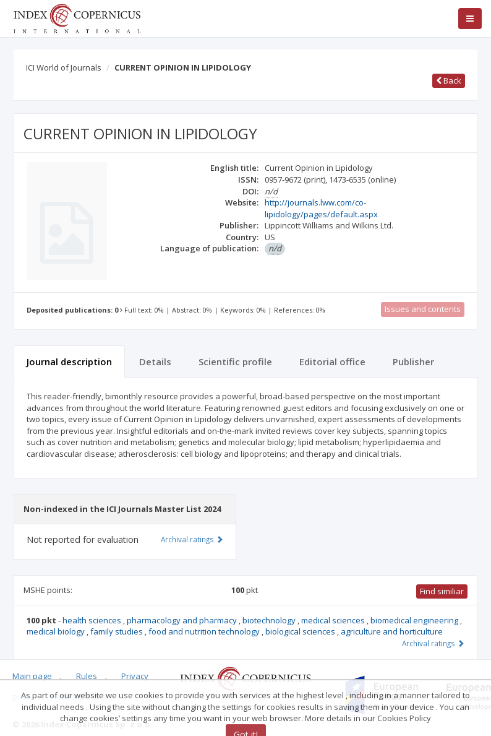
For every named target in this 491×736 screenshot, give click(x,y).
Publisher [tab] (413, 361)
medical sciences (334, 620)
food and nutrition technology (205, 631)
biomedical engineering (415, 620)
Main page (32, 676)
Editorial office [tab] (332, 361)
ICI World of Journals (63, 67)
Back (448, 80)
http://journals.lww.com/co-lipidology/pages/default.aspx (321, 208)
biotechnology (269, 620)
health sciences (92, 620)
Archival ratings (433, 643)
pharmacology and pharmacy (183, 620)
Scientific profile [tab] (235, 361)
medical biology (57, 631)
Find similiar (442, 591)
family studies (117, 631)
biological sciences (301, 631)
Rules (86, 676)
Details (155, 361)
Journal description (69, 361)
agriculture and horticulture (392, 631)
